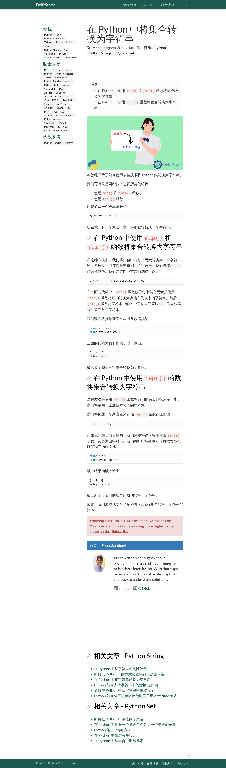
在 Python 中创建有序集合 (115, 735)
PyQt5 (63, 53)
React (59, 107)
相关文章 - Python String (122, 656)
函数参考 (168, 4)
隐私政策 (167, 763)
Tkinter (48, 42)
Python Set (125, 53)
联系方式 (182, 763)
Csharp (70, 115)
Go (62, 111)
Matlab (48, 96)
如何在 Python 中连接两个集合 (118, 719)
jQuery (48, 103)
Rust (46, 69)
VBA (65, 126)
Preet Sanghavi (104, 47)
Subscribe (120, 531)
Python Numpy (52, 49)
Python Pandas (52, 81)
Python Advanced (54, 38)
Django (66, 85)
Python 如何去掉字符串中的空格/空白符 (126, 685)
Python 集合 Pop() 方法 (112, 730)
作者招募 (152, 763)
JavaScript (50, 46)
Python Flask (51, 85)
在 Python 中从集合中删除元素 (118, 740)
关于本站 (137, 763)
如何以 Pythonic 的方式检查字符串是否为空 (129, 674)
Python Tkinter (64, 73)
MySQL (63, 122)
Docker (48, 92)
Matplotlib (50, 53)
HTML (55, 100)
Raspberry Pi (60, 130)
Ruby (47, 119)
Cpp (46, 100)
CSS (68, 107)
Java (55, 111)
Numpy (69, 81)
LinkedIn (123, 588)
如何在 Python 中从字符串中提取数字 (124, 690)
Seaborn (60, 92)
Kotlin (59, 115)
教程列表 (130, 4)
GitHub (141, 588)
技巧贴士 (149, 4)
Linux (58, 96)
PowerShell (60, 77)
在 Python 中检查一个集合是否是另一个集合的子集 (135, 724)
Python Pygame (62, 69)
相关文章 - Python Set (118, 706)
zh (183, 4)
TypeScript (61, 103)
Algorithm (70, 57)
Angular (48, 107)
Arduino (57, 119)
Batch (47, 77)
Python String (100, 53)
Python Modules (65, 42)
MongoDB (49, 122)
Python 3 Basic (52, 34)
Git (66, 49)
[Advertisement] (60, 201)
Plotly (62, 88)
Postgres (49, 126)
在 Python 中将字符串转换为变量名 (122, 679)
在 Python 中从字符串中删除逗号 (120, 668)
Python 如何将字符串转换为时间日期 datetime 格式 (135, 696)
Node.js (48, 115)
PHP (46, 111)
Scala (47, 130)
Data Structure (52, 57)
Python (48, 73)
